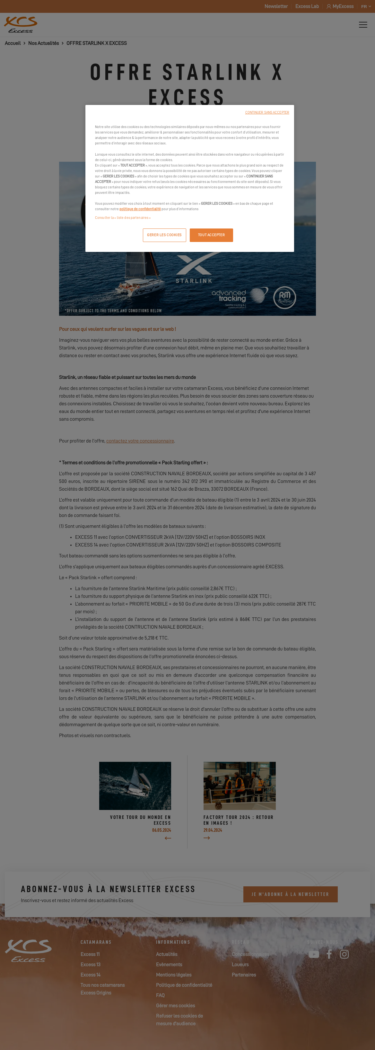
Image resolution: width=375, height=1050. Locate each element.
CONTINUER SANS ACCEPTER (267, 112)
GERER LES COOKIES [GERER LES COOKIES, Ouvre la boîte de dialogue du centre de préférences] (164, 235)
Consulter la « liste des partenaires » (123, 217)
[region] (189, 178)
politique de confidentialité (140, 209)
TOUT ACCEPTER (211, 235)
